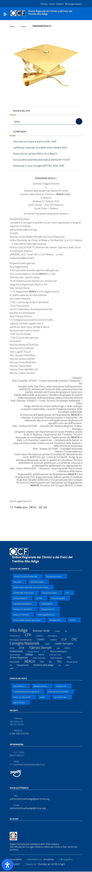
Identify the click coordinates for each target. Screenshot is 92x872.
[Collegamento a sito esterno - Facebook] (11, 825)
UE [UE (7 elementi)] (61, 664)
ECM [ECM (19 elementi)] (23, 648)
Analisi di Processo (22, 614)
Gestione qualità (59, 598)
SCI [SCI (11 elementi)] (52, 661)
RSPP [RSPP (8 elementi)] (44, 661)
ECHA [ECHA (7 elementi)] (14, 647)
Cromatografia (48, 603)
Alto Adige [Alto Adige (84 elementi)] (20, 630)
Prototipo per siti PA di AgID (53, 864)
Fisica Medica (20, 686)
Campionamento (49, 609)
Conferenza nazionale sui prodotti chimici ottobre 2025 (42, 148)
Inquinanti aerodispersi (24, 603)
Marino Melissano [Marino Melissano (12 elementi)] (60, 651)
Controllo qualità (38, 581)
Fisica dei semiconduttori (60, 691)
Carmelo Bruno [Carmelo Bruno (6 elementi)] (17, 635)
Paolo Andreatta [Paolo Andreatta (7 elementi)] (58, 657)
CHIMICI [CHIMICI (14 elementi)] (43, 639)
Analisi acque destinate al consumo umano (32, 587)
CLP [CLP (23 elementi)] (66, 639)
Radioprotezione (42, 686)
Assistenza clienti (51, 592)
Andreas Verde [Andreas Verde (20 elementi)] (43, 630)
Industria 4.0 (63, 686)
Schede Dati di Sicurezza (25, 592)
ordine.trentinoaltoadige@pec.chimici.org (30, 799)
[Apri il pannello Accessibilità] (7, 865)
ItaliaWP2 (17, 864)
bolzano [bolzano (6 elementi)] (59, 630)
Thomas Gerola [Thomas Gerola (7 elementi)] (73, 661)
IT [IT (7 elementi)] (46, 651)
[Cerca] (79, 121)
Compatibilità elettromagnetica (27, 691)
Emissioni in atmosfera (24, 609)
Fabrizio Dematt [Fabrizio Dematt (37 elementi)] (42, 648)
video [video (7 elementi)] (13, 668)
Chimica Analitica (22, 598)
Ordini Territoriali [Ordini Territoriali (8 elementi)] (41, 657)
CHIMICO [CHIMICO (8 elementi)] (55, 639)
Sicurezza (19, 581)
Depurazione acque (55, 576)
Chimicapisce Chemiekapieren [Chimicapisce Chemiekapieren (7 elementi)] (23, 639)
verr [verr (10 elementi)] (69, 664)
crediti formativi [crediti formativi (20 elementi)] (66, 643)
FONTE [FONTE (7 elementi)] (69, 647)
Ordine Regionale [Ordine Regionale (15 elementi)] (21, 657)
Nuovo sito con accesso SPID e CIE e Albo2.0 (37, 154)
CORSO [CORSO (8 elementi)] (49, 643)
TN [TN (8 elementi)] (12, 664)
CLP (69, 592)
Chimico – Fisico (48, 3)
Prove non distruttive (23, 697)
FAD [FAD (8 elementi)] (60, 647)
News (25, 26)
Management (57, 620)
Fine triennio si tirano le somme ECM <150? (37, 142)
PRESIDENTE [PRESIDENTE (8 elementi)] (16, 661)
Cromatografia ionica (48, 614)
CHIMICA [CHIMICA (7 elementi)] (41, 635)
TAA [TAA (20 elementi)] (61, 661)
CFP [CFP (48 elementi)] (30, 635)
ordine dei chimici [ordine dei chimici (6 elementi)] (57, 654)
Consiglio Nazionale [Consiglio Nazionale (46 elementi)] (26, 643)
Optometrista (20, 702)
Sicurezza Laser (62, 697)
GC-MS (41, 598)
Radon (44, 697)
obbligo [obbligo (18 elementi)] (31, 654)
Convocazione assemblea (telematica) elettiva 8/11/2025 (43, 160)
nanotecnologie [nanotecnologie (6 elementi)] (17, 654)
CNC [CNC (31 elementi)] (76, 639)
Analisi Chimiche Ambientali (27, 576)
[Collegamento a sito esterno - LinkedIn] (17, 825)
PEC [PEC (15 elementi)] (71, 657)
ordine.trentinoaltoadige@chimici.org (28, 808)
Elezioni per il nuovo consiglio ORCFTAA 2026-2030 (41, 166)
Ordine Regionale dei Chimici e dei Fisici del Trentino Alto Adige (42, 559)
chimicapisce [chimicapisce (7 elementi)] (54, 635)
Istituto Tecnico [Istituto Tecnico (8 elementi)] (35, 651)
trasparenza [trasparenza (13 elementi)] (24, 665)
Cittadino (60, 3)
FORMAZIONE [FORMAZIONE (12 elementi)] (18, 651)
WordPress (50, 859)
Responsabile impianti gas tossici (28, 620)
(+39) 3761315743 (19, 733)
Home (14, 26)
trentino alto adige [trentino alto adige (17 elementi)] (45, 665)
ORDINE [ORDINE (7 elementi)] (43, 654)
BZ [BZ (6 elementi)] (68, 630)
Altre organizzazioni (73, 3)
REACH (74, 620)
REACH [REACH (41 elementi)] (31, 661)
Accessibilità (17, 859)
